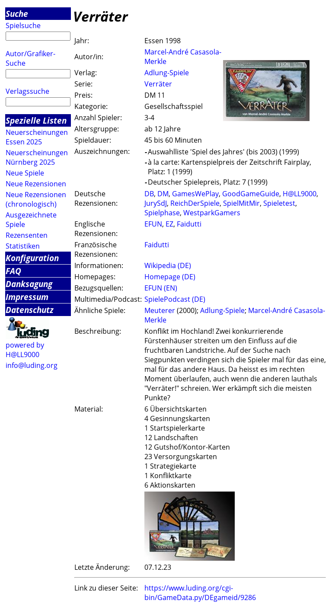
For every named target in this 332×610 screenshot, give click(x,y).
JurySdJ (155, 203)
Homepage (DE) (169, 276)
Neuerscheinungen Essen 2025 (37, 137)
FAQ (13, 271)
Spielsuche (23, 25)
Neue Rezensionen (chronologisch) (36, 199)
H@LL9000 (299, 193)
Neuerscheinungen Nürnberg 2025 (37, 157)
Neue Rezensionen (36, 183)
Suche (17, 13)
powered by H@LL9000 (25, 349)
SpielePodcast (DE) (174, 299)
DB (149, 193)
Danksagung (29, 284)
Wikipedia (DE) (167, 265)
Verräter (158, 84)
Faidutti (189, 224)
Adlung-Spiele (166, 72)
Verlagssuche (27, 91)
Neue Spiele (25, 173)
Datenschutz (30, 310)
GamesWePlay (195, 193)
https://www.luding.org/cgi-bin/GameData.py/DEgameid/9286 (200, 592)
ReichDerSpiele (195, 203)
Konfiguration (32, 258)
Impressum (27, 297)
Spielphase (162, 212)
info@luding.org (31, 365)
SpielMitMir (241, 203)
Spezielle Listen (36, 120)
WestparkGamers (211, 212)
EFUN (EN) (160, 288)
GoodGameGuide (250, 193)
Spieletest (279, 203)
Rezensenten (27, 235)
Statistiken (23, 246)
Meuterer (159, 310)
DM (163, 193)
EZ (169, 224)
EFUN (153, 224)
